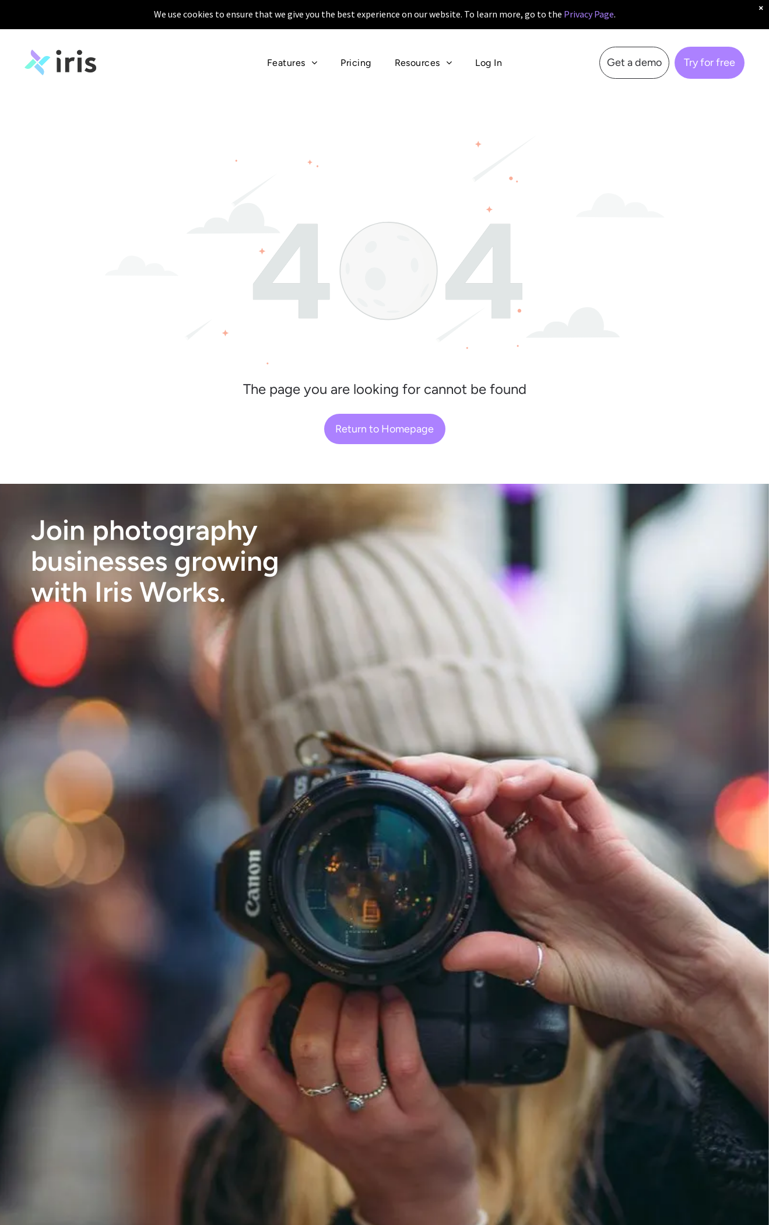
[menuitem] (292, 53)
